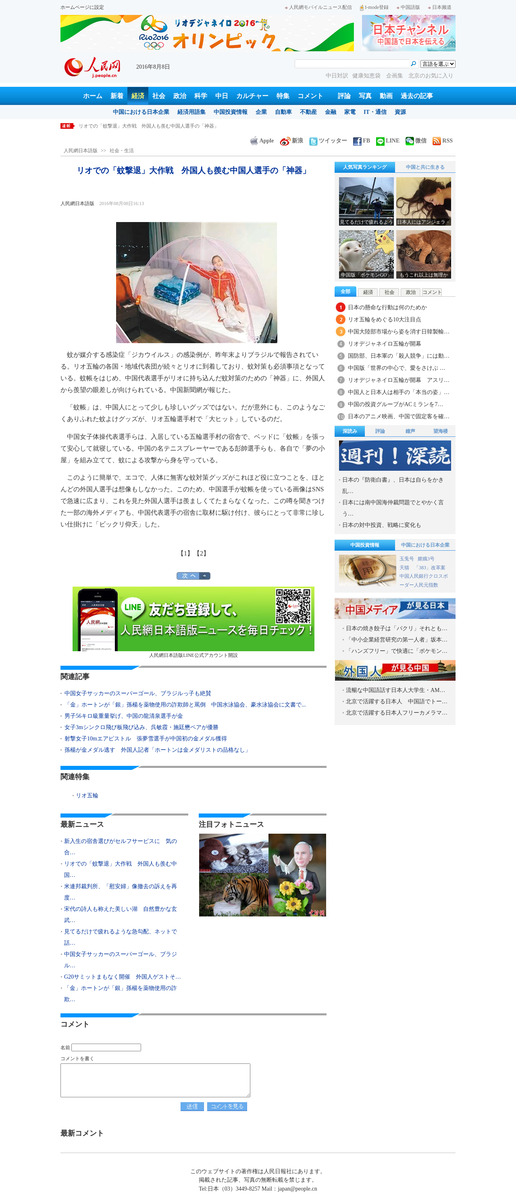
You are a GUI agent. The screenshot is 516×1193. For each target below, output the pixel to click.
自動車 (283, 112)
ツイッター (328, 141)
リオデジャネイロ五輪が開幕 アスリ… (398, 380)
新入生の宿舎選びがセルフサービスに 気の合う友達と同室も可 (149, 126)
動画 (386, 95)
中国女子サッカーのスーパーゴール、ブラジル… (120, 960)
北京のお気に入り (431, 76)
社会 (158, 95)
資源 (400, 112)
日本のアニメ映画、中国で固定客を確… (398, 416)
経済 (137, 95)
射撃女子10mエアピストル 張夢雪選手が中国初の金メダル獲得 (145, 739)
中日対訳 (337, 76)
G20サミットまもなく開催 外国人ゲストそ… (122, 977)
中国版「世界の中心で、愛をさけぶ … (396, 368)
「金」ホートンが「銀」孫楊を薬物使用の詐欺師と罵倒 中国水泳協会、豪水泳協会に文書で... (185, 705)
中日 (221, 95)
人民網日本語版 (81, 150)
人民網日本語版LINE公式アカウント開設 (193, 622)
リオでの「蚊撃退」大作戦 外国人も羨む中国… (120, 869)
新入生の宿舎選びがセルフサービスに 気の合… (120, 846)
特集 (283, 95)
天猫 (404, 567)
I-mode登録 (374, 7)
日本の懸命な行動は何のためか (387, 307)
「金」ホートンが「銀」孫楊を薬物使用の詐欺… (120, 993)
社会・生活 (122, 150)
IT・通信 (375, 112)
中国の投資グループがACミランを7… (395, 404)
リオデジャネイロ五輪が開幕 (384, 344)
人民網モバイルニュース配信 (318, 7)
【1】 (185, 553)
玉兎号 (406, 559)
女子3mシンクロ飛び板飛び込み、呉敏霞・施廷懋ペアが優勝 (141, 727)
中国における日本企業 (141, 112)
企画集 (395, 76)
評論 (344, 95)
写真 (365, 95)
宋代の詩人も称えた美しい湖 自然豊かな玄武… (120, 914)
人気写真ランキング (365, 167)
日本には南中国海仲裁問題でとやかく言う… (393, 508)
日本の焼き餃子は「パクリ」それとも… (396, 628)
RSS (443, 141)
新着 (116, 95)
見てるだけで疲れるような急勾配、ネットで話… (120, 937)
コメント (310, 95)
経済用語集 (191, 112)
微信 (416, 141)
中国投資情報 (231, 112)
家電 (350, 112)
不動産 (308, 112)
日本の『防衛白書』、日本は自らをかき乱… (393, 485)
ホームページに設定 (82, 7)
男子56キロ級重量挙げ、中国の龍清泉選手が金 (123, 716)
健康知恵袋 (367, 76)
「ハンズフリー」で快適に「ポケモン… (396, 651)
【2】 (202, 553)
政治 (179, 95)
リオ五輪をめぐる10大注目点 (384, 320)
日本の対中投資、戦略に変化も (381, 525)
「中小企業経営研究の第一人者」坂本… (396, 640)
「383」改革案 (429, 567)
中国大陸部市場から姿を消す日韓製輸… (398, 332)
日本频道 (440, 7)
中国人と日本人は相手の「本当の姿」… (398, 392)
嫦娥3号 (426, 559)
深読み (350, 431)
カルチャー (252, 95)
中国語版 (408, 7)
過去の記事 (417, 95)
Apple (262, 141)
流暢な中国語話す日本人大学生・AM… (395, 690)
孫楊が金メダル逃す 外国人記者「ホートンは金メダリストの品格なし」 (157, 750)
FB (361, 141)
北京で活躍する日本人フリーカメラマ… (396, 713)
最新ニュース (82, 824)
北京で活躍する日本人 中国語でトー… (396, 701)
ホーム (92, 95)
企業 (261, 112)
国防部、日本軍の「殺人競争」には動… (398, 356)
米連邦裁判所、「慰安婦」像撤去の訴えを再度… (120, 892)
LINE (387, 141)
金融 (330, 112)
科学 (200, 95)
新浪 (291, 141)
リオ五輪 (87, 796)
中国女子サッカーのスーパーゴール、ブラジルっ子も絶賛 (137, 693)
